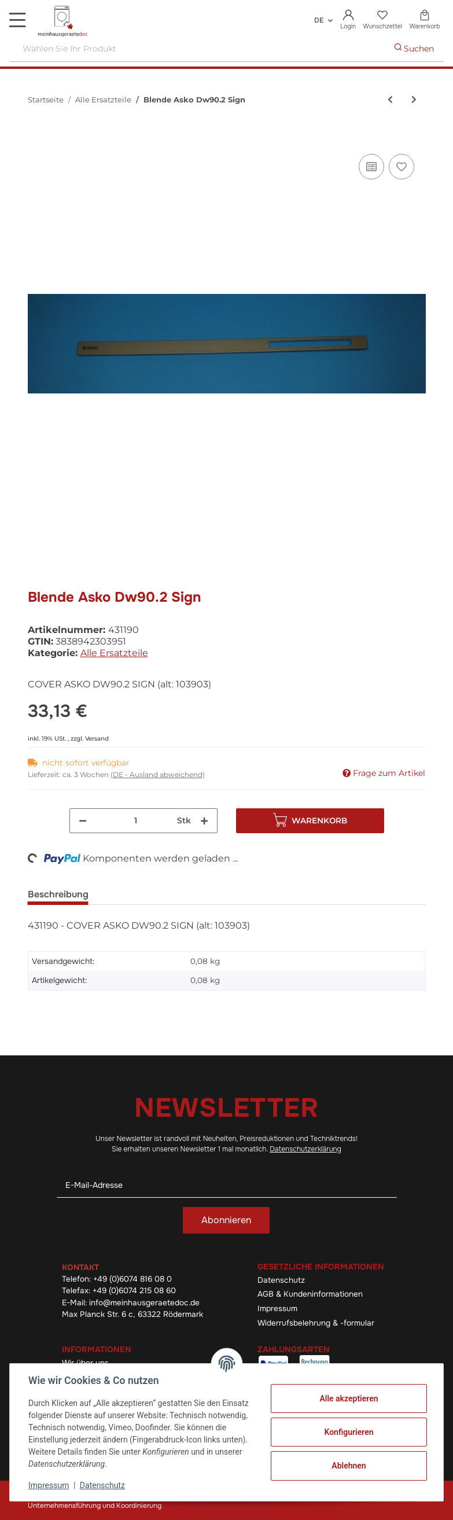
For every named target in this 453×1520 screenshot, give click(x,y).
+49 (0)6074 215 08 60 (134, 1291)
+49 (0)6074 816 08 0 (132, 1279)
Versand (97, 738)
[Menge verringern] (82, 821)
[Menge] (135, 821)
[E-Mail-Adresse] (227, 1185)
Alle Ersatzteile (114, 652)
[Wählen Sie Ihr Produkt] (197, 48)
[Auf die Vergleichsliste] (371, 166)
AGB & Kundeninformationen (310, 1294)
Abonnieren (226, 1220)
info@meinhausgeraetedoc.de (144, 1303)
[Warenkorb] (425, 20)
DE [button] (318, 20)
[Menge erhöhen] (204, 821)
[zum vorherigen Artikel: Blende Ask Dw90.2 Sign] (390, 99)
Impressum (277, 1308)
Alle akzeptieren (348, 1398)
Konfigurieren (348, 1432)
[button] (348, 20)
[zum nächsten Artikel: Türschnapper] (414, 99)
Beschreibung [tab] (58, 894)
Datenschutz (281, 1280)
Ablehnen (349, 1465)
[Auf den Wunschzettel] (401, 166)
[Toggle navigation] (17, 19)
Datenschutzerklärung (305, 1149)
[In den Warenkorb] (37, 138)
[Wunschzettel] (382, 20)
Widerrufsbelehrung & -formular (315, 1323)
